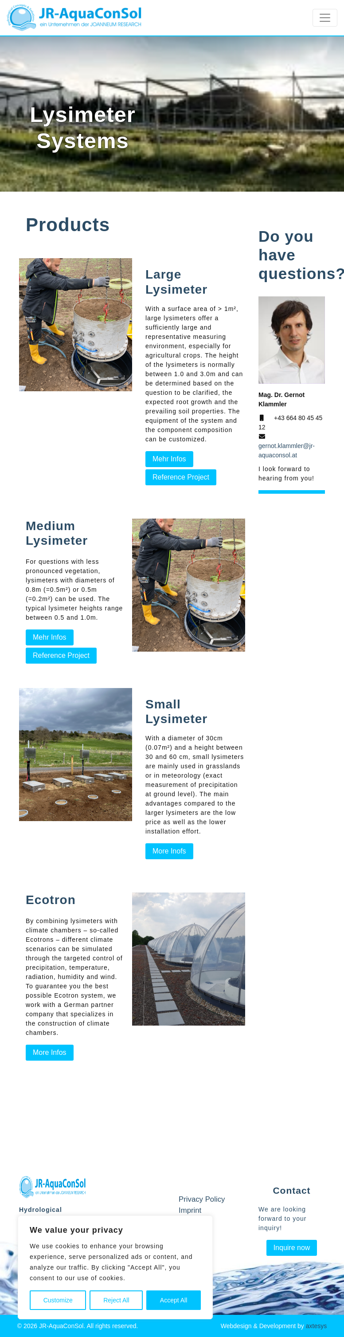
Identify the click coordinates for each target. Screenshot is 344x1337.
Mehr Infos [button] (169, 459)
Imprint (190, 1210)
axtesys (316, 1325)
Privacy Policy (202, 1199)
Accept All (173, 1300)
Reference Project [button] (180, 477)
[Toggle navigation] (325, 18)
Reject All (116, 1300)
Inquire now (292, 1247)
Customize (58, 1300)
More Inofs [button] (169, 851)
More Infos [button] (49, 1052)
